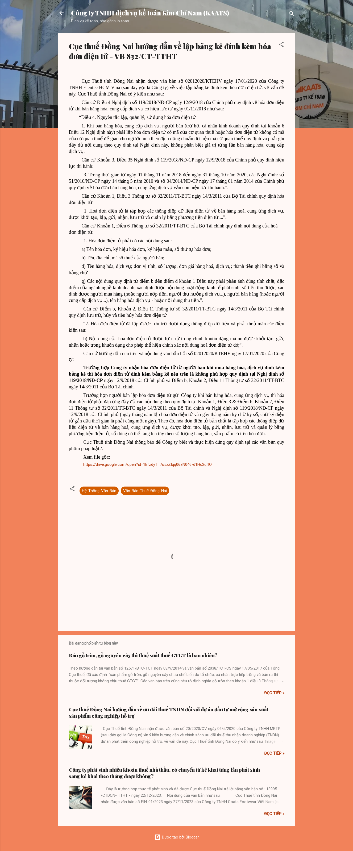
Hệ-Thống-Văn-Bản (99, 490)
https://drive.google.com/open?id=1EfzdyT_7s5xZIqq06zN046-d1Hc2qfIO (147, 464)
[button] (281, 45)
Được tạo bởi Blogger (176, 837)
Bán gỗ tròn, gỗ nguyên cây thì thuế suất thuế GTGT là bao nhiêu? (143, 655)
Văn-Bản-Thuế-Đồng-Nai (145, 490)
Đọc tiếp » (274, 693)
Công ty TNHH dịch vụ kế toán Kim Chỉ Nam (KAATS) (150, 13)
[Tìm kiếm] (292, 14)
